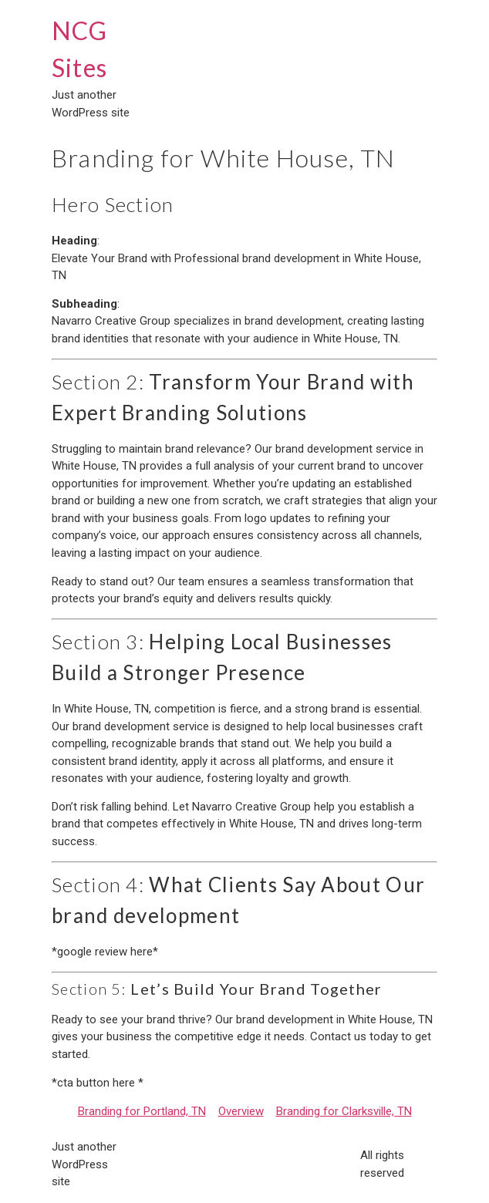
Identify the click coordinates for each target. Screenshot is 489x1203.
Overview (241, 1111)
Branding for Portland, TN (142, 1111)
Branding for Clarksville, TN (344, 1111)
